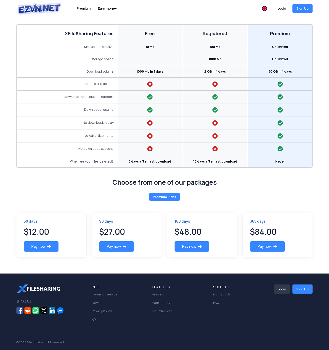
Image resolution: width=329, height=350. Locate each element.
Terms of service (104, 294)
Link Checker (162, 311)
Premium (84, 8)
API (94, 319)
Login (282, 8)
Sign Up (302, 8)
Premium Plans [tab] (164, 197)
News (96, 302)
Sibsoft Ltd (33, 342)
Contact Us (222, 294)
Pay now (41, 246)
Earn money (107, 8)
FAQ (216, 302)
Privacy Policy (102, 311)
